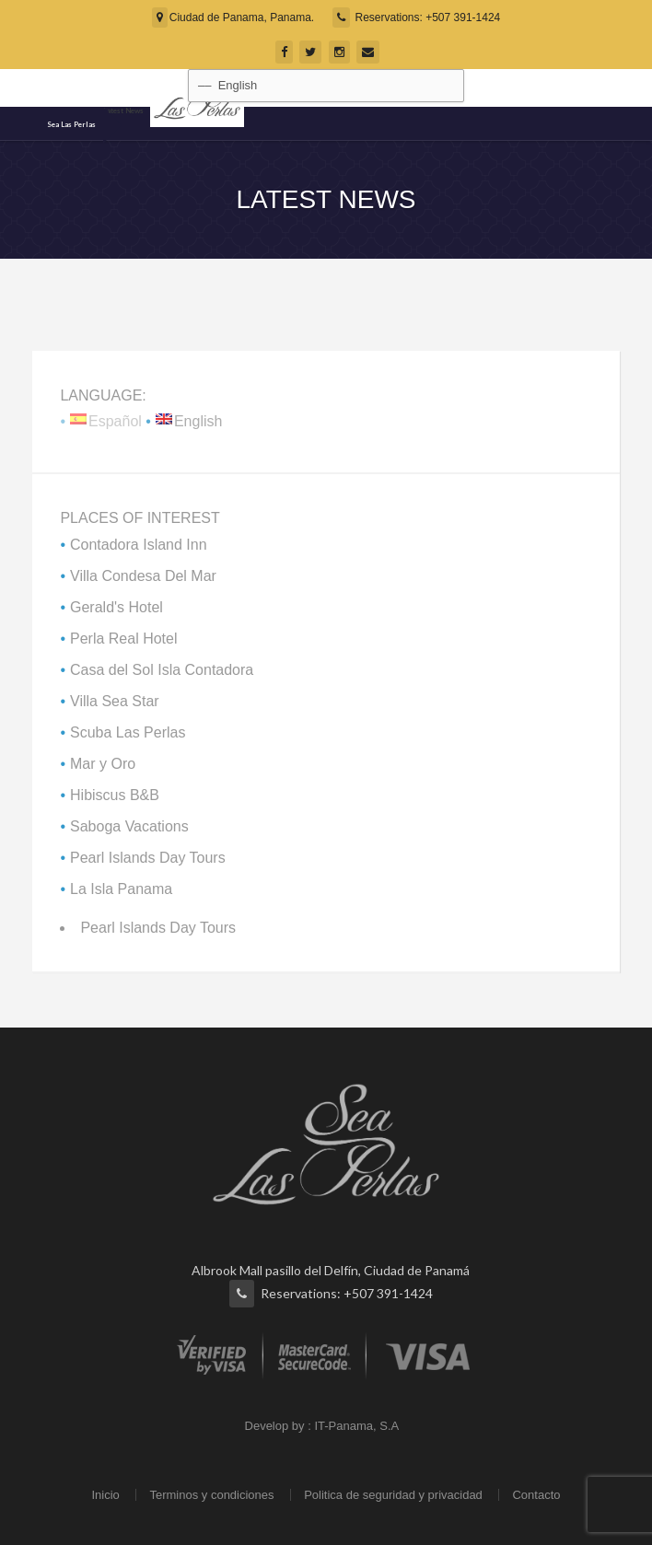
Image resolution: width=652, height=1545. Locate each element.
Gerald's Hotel (116, 607)
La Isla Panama (121, 889)
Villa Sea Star (114, 701)
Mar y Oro (102, 764)
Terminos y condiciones (211, 1495)
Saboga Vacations (129, 826)
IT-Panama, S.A (356, 1426)
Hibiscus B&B (114, 795)
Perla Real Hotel (124, 638)
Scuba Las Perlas (127, 732)
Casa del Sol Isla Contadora (161, 670)
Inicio (105, 1495)
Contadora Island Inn (138, 544)
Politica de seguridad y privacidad (393, 1495)
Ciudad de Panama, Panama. (233, 17)
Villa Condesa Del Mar (143, 576)
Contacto (536, 1495)
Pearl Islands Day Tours (148, 857)
